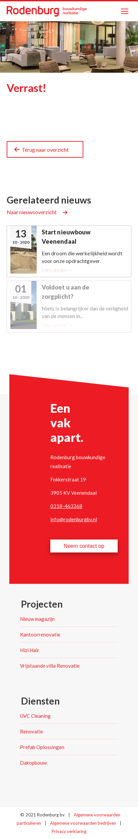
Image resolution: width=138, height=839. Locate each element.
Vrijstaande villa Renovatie (50, 666)
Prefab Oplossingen (42, 747)
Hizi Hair (29, 650)
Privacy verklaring (69, 831)
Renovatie (31, 731)
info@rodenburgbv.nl (73, 519)
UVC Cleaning (35, 716)
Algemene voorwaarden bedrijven (83, 823)
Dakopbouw (33, 763)
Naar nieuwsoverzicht (32, 212)
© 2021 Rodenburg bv (42, 814)
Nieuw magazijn (37, 619)
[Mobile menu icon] (124, 11)
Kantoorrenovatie (40, 634)
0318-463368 (66, 506)
